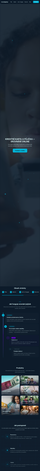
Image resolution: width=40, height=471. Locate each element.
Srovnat (36, 1)
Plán (11, 1)
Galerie (14, 1)
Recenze (26, 1)
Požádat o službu (20, 150)
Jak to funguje (20, 1)
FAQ (30, 1)
